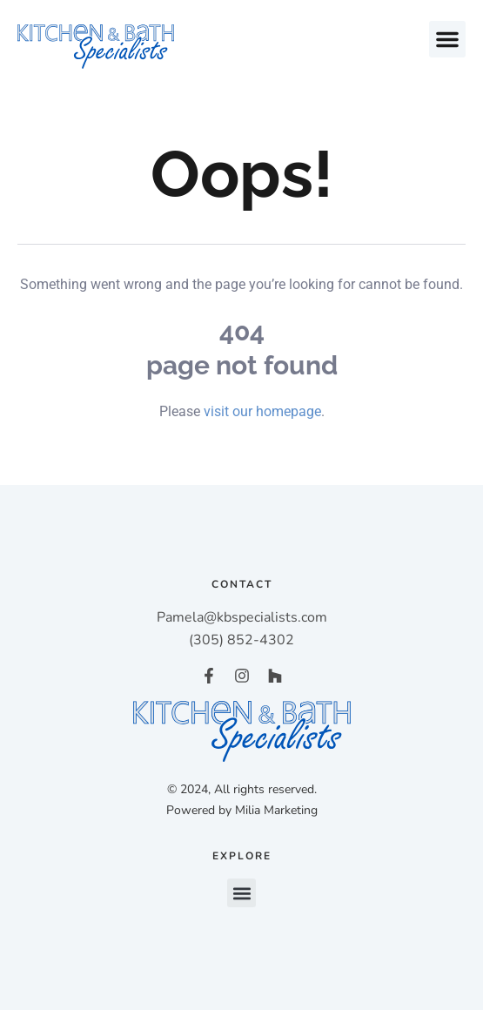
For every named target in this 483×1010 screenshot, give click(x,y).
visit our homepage (262, 411)
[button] (447, 39)
